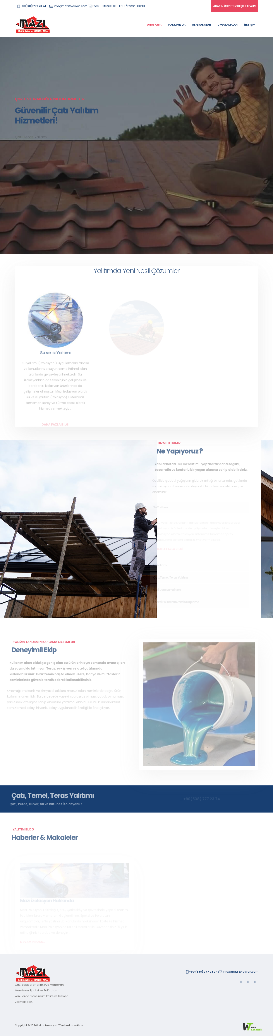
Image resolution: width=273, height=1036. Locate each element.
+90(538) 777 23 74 (33, 6)
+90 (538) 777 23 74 (203, 971)
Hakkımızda (176, 25)
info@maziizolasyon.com (70, 6)
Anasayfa (154, 25)
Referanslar (201, 25)
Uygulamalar (228, 25)
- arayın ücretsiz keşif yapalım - (234, 6)
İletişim (249, 25)
